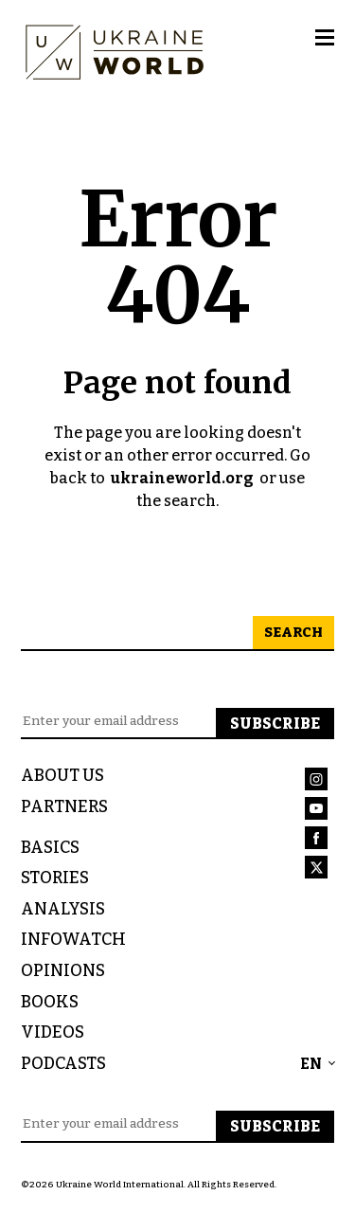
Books (50, 1002)
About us (62, 776)
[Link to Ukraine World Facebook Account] (319, 841)
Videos (52, 1032)
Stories (55, 878)
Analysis (63, 909)
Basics (50, 848)
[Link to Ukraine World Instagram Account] (319, 782)
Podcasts (63, 1064)
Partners (64, 807)
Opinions (63, 971)
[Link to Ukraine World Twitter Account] (319, 870)
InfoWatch (73, 940)
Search (293, 633)
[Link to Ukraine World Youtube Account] (319, 811)
